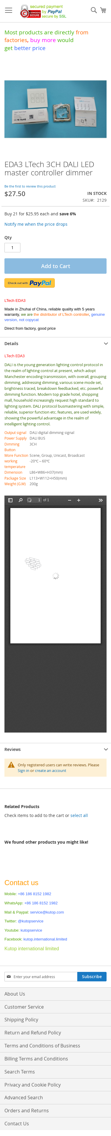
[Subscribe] (92, 976)
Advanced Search (23, 1097)
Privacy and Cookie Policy (32, 1084)
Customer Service (24, 1007)
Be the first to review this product (30, 186)
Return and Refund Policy (32, 1032)
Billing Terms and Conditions (36, 1058)
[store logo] (41, 11)
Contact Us (16, 1123)
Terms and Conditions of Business (42, 1045)
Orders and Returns (26, 1110)
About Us (14, 994)
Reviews (12, 749)
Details (11, 343)
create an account (50, 770)
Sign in (23, 770)
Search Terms (19, 1071)
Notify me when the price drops (35, 224)
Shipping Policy (21, 1019)
